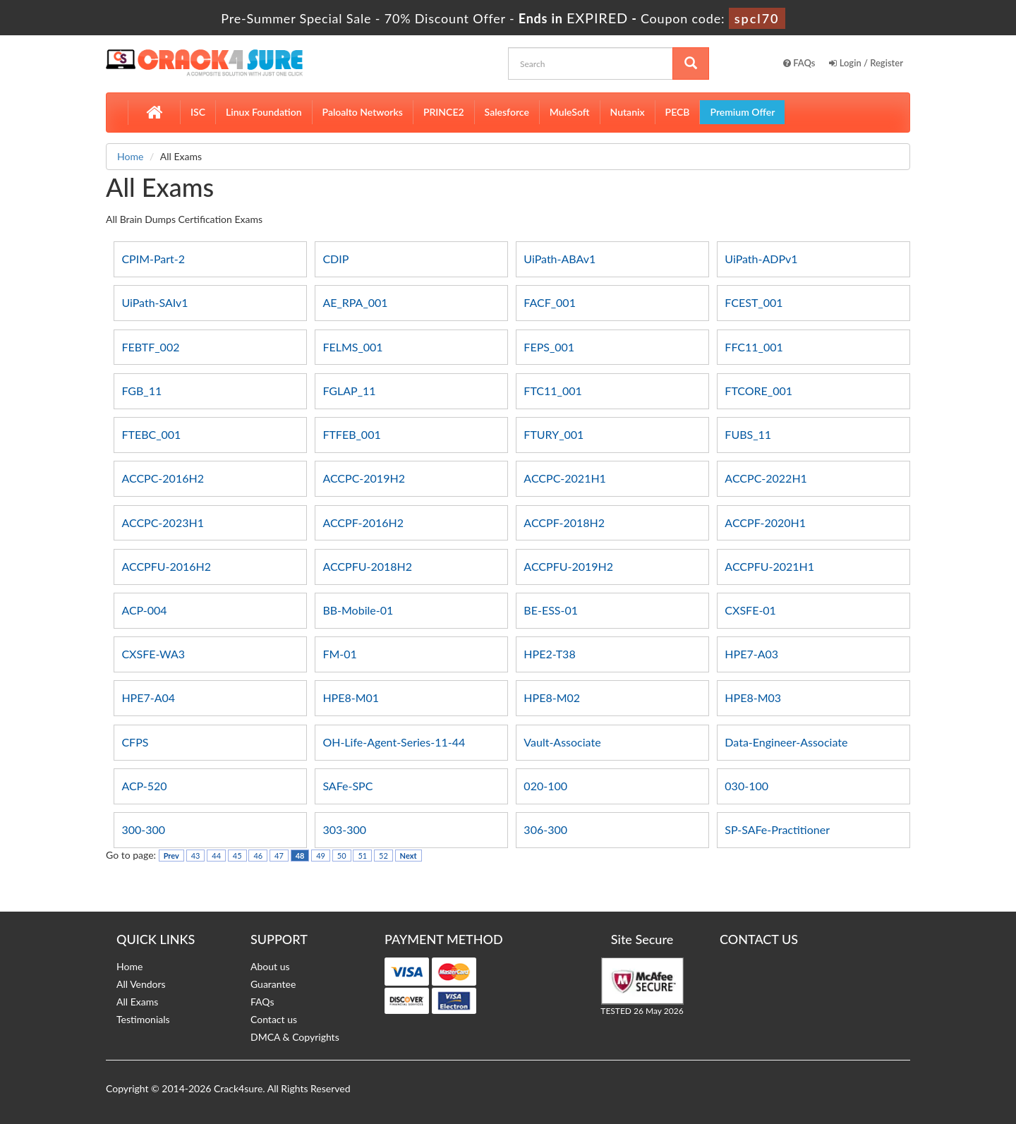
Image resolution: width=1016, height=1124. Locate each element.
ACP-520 (144, 785)
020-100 (545, 785)
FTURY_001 (553, 434)
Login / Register (866, 62)
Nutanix (627, 112)
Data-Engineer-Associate (786, 742)
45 (237, 855)
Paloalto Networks (362, 112)
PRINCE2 (443, 112)
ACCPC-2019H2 (363, 478)
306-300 (545, 829)
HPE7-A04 (148, 697)
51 (362, 855)
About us (270, 966)
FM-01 (339, 653)
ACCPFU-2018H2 (367, 566)
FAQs (799, 62)
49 (320, 855)
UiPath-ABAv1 (559, 258)
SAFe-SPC (347, 785)
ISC (197, 112)
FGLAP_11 (348, 390)
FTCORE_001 (758, 390)
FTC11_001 (552, 390)
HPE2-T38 (549, 653)
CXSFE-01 (750, 610)
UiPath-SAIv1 (154, 302)
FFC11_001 (753, 346)
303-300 (344, 829)
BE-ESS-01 (551, 610)
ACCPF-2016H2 (363, 522)
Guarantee (273, 984)
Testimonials (143, 1019)
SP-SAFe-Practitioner (777, 829)
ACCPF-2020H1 (765, 522)
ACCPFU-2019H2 (568, 566)
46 (257, 855)
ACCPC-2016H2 (162, 478)
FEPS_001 (549, 346)
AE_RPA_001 (354, 302)
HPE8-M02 (552, 697)
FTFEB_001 (351, 434)
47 (279, 855)
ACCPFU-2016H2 (166, 566)
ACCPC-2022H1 (766, 478)
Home (130, 156)
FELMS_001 (352, 346)
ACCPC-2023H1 (162, 522)
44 (216, 855)
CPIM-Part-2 (153, 258)
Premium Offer (742, 112)
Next (408, 855)
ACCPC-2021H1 (565, 478)
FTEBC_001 (151, 434)
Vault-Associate (562, 742)
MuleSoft (570, 112)
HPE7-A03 (751, 653)
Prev (171, 855)
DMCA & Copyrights (294, 1037)
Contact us (273, 1019)
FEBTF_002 (150, 346)
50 (341, 855)
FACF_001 (550, 302)
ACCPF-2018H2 (564, 522)
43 (195, 855)
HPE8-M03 (753, 697)
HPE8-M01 (350, 697)
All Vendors (141, 984)
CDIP (335, 258)
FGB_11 (141, 390)
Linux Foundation (264, 112)
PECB (677, 112)
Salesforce (507, 112)
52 (383, 855)
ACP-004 (144, 610)
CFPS (134, 742)
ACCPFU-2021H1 (769, 566)
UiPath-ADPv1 (761, 258)
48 (300, 855)
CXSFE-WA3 (153, 653)
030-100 (746, 785)
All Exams (137, 1002)
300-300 (143, 829)
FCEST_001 (753, 302)
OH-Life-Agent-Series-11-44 (393, 742)
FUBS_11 (748, 434)
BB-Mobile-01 (357, 610)
